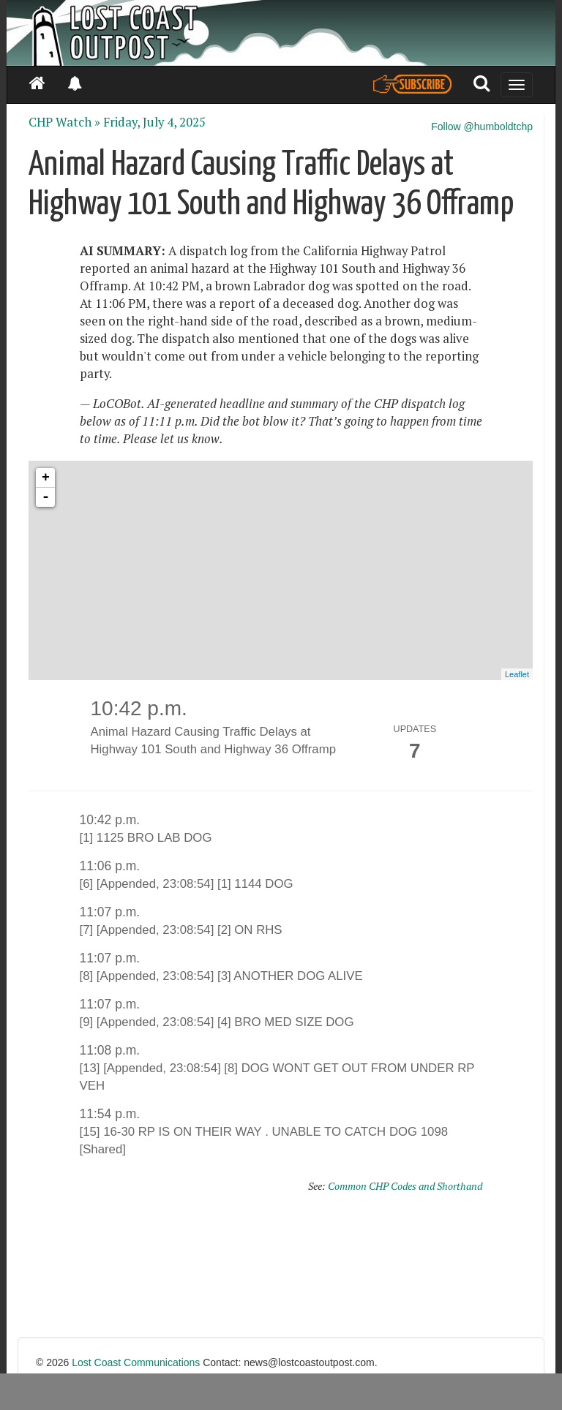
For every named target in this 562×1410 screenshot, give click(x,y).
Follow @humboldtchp (482, 126)
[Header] (281, 33)
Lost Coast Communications (136, 1362)
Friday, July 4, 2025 (154, 122)
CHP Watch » (64, 122)
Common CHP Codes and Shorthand (405, 1186)
